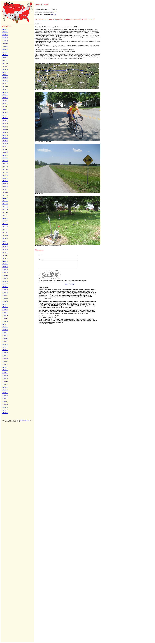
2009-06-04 (5, 332)
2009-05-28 (5, 353)
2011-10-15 (5, 195)
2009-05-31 (5, 344)
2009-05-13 (5, 395)
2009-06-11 (5, 312)
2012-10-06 (5, 163)
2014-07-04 (5, 158)
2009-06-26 (5, 269)
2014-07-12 (5, 135)
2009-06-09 (5, 318)
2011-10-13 (5, 201)
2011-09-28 (5, 241)
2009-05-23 (5, 367)
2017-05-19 (5, 98)
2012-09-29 (5, 184)
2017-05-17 (5, 100)
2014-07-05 (5, 155)
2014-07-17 (5, 121)
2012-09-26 (5, 192)
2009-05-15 (5, 390)
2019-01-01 (5, 58)
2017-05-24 (5, 86)
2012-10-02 (5, 175)
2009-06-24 (5, 275)
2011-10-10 (5, 209)
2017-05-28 (5, 83)
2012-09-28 (5, 186)
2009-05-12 (5, 398)
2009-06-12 (5, 310)
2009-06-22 (5, 281)
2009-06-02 (5, 338)
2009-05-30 (5, 347)
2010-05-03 (5, 267)
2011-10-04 (5, 224)
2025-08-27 (5, 35)
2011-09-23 (5, 255)
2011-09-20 (5, 264)
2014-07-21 (5, 109)
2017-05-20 (5, 95)
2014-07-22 (5, 106)
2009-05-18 (5, 381)
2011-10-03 (5, 226)
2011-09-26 (5, 247)
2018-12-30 (5, 63)
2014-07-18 (5, 118)
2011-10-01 (5, 232)
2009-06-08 (5, 321)
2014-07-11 (5, 138)
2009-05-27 (5, 355)
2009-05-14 (5, 393)
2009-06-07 (5, 324)
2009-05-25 (5, 361)
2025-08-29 (5, 29)
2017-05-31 (5, 80)
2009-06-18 (5, 292)
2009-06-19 (5, 290)
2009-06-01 (5, 341)
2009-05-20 (5, 375)
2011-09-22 (5, 258)
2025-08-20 (5, 49)
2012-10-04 (5, 169)
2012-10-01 (5, 178)
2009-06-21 (5, 284)
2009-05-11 (5, 401)
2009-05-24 (5, 364)
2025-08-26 (5, 37)
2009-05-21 (5, 373)
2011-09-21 (5, 261)
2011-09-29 (5, 238)
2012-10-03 (5, 172)
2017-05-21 (5, 92)
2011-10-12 (5, 204)
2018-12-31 (5, 60)
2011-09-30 (5, 235)
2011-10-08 (5, 212)
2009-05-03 (5, 410)
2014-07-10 (5, 141)
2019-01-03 (5, 52)
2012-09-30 (5, 181)
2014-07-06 (5, 152)
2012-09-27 (5, 189)
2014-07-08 (5, 146)
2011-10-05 (5, 221)
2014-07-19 (5, 115)
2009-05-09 (5, 407)
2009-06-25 (5, 272)
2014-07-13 (5, 132)
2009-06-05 (5, 330)
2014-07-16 (5, 123)
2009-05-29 (5, 350)
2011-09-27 (5, 244)
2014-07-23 (5, 103)
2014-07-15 (5, 126)
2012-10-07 (5, 161)
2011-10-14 (5, 198)
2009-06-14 (5, 304)
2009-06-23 (5, 278)
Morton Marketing (24, 420)
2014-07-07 (5, 149)
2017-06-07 (5, 72)
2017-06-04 (5, 75)
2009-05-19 (5, 378)
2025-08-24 (5, 43)
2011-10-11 (5, 206)
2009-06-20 (5, 287)
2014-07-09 (5, 143)
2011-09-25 (5, 249)
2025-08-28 (5, 32)
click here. (55, 12)
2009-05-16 (5, 387)
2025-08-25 (5, 40)
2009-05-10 (5, 404)
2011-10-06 (5, 218)
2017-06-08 (5, 69)
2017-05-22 (5, 89)
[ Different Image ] (70, 285)
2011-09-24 (5, 252)
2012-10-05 (5, 166)
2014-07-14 (5, 129)
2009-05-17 (5, 384)
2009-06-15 (5, 301)
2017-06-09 (5, 66)
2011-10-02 (5, 229)
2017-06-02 (5, 78)
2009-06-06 (5, 327)
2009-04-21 (5, 413)
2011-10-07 (5, 215)
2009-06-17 (5, 295)
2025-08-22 (5, 46)
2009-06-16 (5, 298)
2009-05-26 (5, 358)
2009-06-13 (5, 307)
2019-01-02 (5, 55)
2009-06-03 (5, 335)
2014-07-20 (5, 112)
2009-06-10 (5, 315)
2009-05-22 (5, 370)
